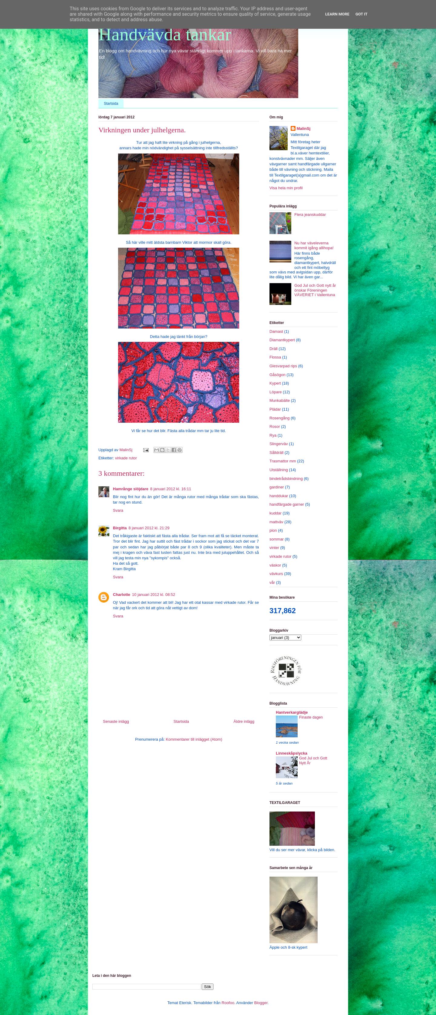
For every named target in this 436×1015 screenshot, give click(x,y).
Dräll (273, 348)
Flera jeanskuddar (310, 214)
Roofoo (228, 1002)
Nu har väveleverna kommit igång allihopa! (313, 245)
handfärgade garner (286, 504)
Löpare (275, 392)
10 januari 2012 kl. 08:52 (153, 594)
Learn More (337, 14)
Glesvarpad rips (283, 366)
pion (273, 530)
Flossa (275, 357)
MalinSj (304, 128)
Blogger (260, 1002)
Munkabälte (279, 400)
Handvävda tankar (164, 34)
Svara (118, 510)
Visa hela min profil (286, 188)
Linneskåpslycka (291, 753)
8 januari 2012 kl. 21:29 (149, 528)
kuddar (275, 513)
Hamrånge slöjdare (130, 489)
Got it (361, 14)
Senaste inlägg (116, 721)
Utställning (278, 470)
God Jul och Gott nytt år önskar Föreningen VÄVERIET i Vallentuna (315, 290)
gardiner (276, 487)
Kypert (275, 383)
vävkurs (276, 573)
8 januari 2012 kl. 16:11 (170, 489)
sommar (276, 539)
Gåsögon (277, 374)
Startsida (111, 103)
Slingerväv (278, 443)
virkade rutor (126, 458)
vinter (274, 547)
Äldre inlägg (243, 721)
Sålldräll (276, 452)
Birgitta (120, 528)
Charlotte (121, 594)
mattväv (276, 522)
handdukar (278, 496)
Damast (276, 331)
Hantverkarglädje (292, 712)
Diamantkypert (282, 340)
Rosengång (279, 418)
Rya (272, 435)
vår (272, 582)
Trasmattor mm (282, 461)
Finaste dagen (311, 717)
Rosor (274, 426)
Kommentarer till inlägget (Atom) (194, 739)
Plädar (275, 409)
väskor (275, 565)
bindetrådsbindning (286, 478)
